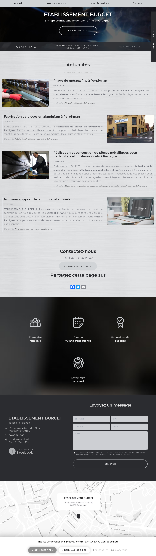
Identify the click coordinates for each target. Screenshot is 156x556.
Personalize (100, 550)
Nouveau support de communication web (37, 199)
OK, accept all (42, 550)
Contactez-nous (130, 47)
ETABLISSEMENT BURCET (73, 72)
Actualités (89, 72)
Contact (137, 3)
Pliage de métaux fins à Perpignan (80, 80)
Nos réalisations (100, 3)
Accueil (18, 3)
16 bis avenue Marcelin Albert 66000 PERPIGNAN (79, 46)
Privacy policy (119, 550)
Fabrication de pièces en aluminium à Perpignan (42, 116)
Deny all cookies (74, 550)
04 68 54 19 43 (26, 46)
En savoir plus (78, 30)
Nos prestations (56, 3)
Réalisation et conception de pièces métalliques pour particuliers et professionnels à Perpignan (95, 154)
